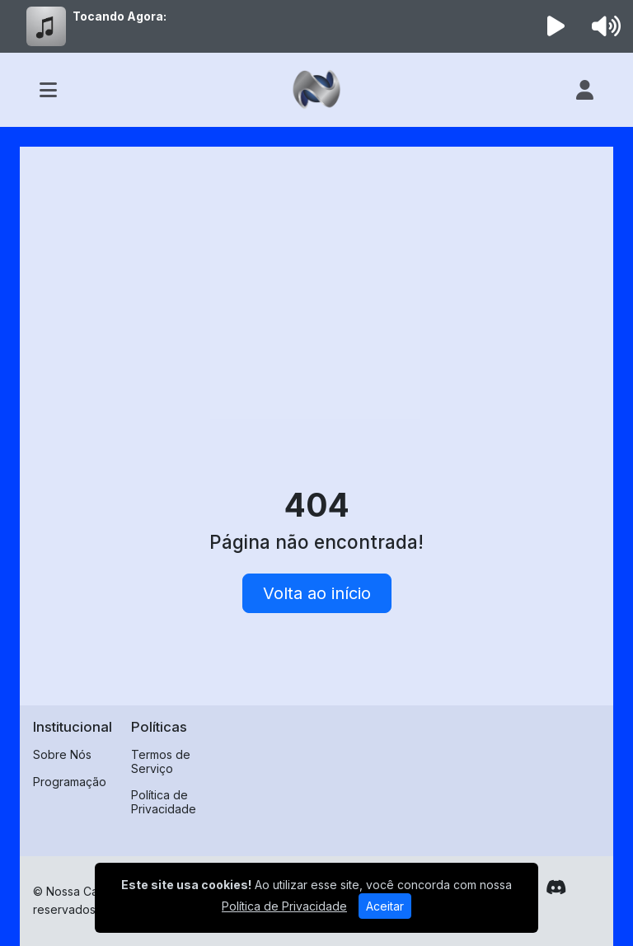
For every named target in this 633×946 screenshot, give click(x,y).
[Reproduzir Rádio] (556, 26)
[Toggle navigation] (48, 90)
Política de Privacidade (163, 802)
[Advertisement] (316, 283)
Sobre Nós (62, 754)
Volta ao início (317, 593)
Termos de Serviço (160, 761)
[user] (584, 90)
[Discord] (556, 887)
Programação (69, 782)
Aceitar (385, 906)
